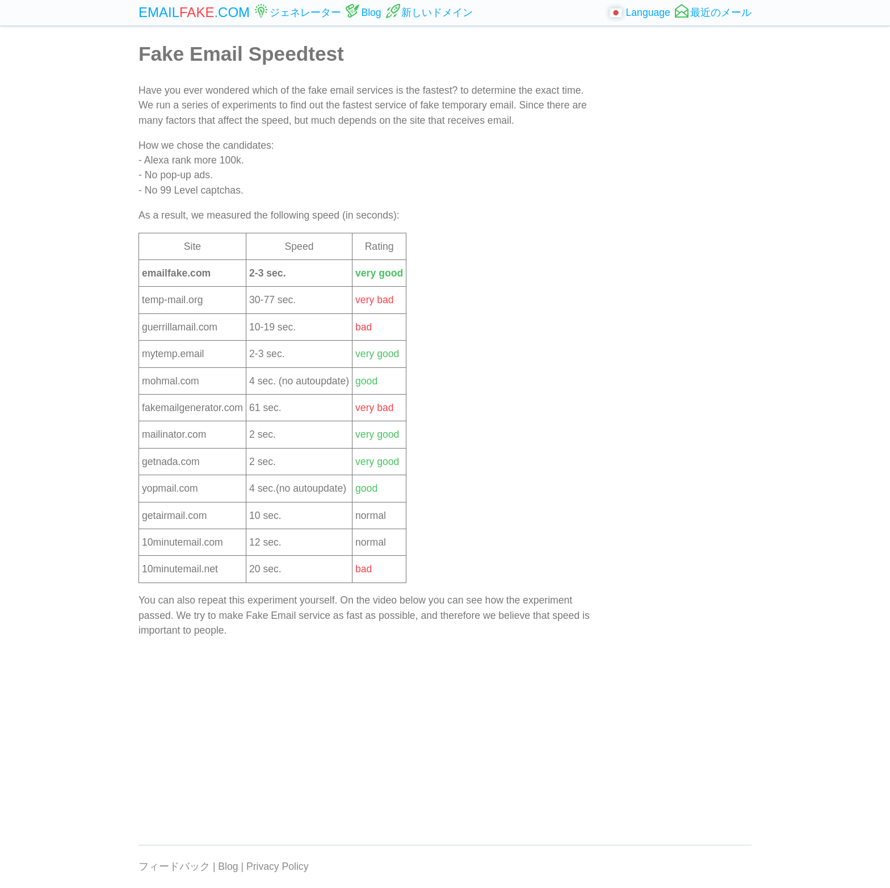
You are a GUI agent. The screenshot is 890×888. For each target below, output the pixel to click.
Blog (228, 866)
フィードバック (174, 866)
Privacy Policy (277, 866)
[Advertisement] (682, 210)
